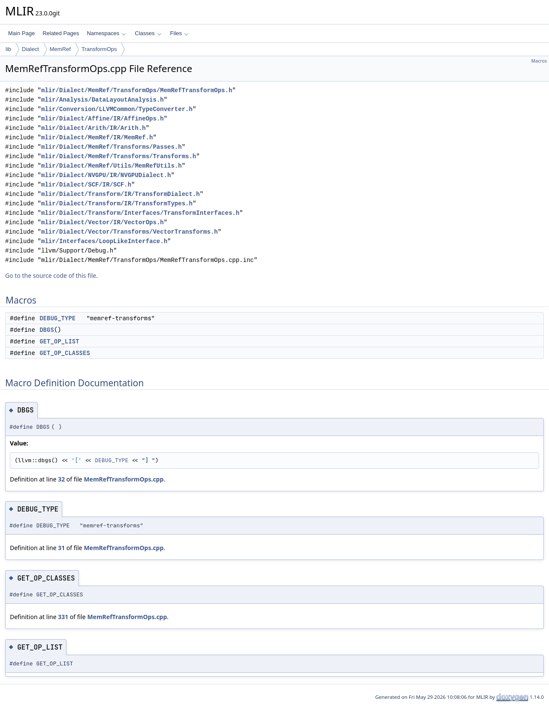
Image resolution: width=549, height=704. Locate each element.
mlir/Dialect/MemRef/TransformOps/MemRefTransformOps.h (136, 90)
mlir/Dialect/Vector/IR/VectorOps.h (102, 222)
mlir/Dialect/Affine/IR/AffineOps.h (102, 118)
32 (61, 479)
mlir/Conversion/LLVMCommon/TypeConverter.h (117, 109)
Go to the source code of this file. (51, 275)
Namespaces (106, 33)
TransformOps (99, 49)
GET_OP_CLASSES (64, 353)
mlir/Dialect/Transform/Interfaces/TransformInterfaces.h (140, 213)
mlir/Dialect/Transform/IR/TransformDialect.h (120, 194)
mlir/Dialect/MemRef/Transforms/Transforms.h (118, 156)
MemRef (60, 49)
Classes (148, 33)
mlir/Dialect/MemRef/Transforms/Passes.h (111, 147)
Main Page (21, 33)
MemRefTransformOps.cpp (123, 479)
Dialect (30, 49)
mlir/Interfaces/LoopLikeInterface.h (104, 241)
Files (179, 33)
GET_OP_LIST (59, 341)
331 (63, 617)
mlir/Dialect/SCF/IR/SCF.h (86, 185)
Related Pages (60, 33)
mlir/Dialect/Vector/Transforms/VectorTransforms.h (129, 232)
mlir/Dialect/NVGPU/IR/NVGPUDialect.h (106, 175)
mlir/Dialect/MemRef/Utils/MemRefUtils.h (111, 166)
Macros (539, 61)
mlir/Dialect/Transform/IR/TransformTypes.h (117, 203)
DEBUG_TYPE (57, 318)
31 (61, 548)
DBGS (46, 330)
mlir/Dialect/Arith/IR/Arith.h (93, 128)
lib (8, 49)
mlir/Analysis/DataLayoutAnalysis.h (102, 100)
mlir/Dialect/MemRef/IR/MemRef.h (97, 137)
